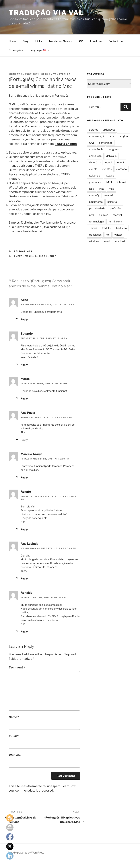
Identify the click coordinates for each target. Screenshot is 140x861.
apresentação (97, 136)
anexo (18, 256)
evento (93, 168)
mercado (109, 195)
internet (121, 182)
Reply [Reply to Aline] (24, 319)
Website (15, 755)
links (101, 188)
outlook (41, 256)
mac (111, 188)
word (107, 241)
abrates (93, 129)
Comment (17, 667)
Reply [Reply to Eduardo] (24, 364)
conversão (95, 155)
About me (96, 41)
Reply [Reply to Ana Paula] (24, 439)
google (110, 175)
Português (62, 95)
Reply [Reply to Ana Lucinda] (24, 578)
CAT (91, 142)
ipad (91, 188)
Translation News (61, 41)
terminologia (96, 221)
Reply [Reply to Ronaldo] (24, 631)
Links (38, 41)
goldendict (95, 175)
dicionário (94, 162)
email (29, 256)
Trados (93, 228)
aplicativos (23, 251)
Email (14, 736)
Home (12, 41)
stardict (117, 214)
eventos (107, 168)
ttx (108, 234)
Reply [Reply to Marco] (24, 398)
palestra (112, 201)
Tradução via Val (46, 13)
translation (95, 234)
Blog (25, 41)
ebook (108, 162)
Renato (26, 491)
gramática (95, 182)
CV (81, 41)
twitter (118, 234)
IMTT (109, 182)
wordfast (120, 241)
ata (112, 136)
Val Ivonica (62, 74)
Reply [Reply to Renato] (24, 529)
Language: (40, 50)
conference (105, 142)
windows (94, 241)
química (103, 214)
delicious (111, 155)
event (120, 162)
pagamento (96, 201)
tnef (53, 256)
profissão (115, 208)
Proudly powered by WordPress (26, 852)
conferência (96, 149)
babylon (123, 136)
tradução (121, 228)
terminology (115, 221)
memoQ (94, 195)
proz (91, 214)
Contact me (115, 41)
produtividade (97, 208)
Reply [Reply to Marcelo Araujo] (24, 477)
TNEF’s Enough (66, 144)
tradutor (106, 228)
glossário (121, 168)
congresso (114, 149)
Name (14, 717)
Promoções (16, 50)
